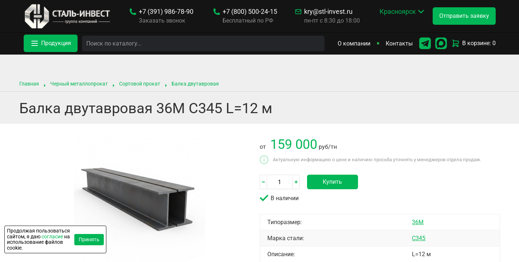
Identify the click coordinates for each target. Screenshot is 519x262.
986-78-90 (166, 11)
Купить (332, 181)
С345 (418, 238)
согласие (52, 236)
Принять (89, 239)
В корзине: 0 (473, 43)
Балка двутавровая (195, 84)
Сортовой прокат (139, 84)
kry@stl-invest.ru (328, 11)
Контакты (399, 43)
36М (418, 222)
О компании (354, 43)
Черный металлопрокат (79, 84)
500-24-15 (250, 11)
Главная (29, 84)
